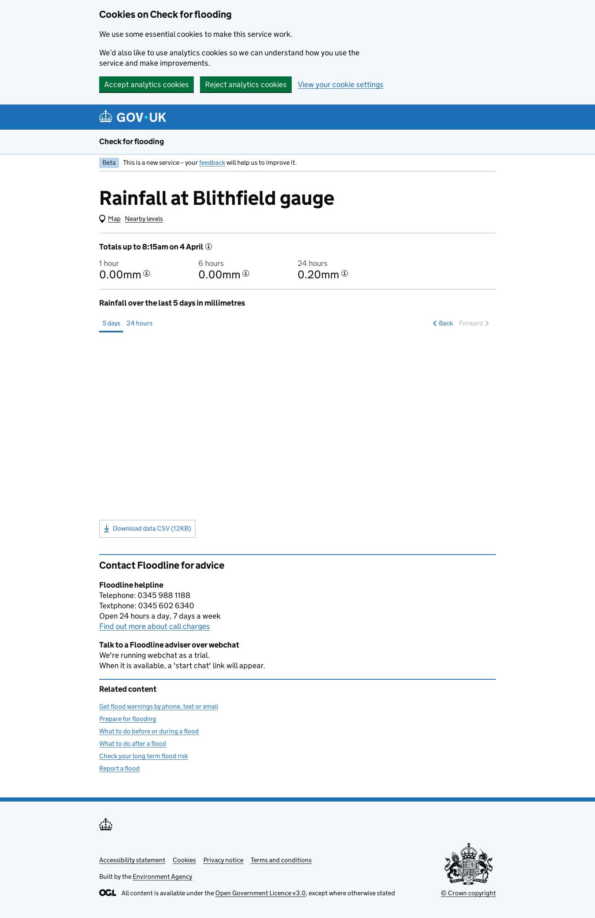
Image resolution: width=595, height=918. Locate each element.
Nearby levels (144, 219)
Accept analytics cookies (146, 84)
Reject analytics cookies (246, 84)
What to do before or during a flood (149, 731)
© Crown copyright (468, 893)
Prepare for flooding (127, 719)
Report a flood (119, 768)
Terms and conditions (281, 860)
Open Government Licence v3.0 (260, 893)
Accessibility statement (132, 860)
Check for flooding (131, 141)
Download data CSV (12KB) (147, 528)
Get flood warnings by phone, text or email (158, 706)
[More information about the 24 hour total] (344, 273)
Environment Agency (162, 876)
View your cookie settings (340, 84)
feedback (212, 162)
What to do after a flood (132, 743)
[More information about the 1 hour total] (146, 273)
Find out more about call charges (154, 626)
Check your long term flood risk (143, 756)
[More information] (208, 246)
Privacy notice (223, 860)
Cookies (184, 860)
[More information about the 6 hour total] (245, 273)
